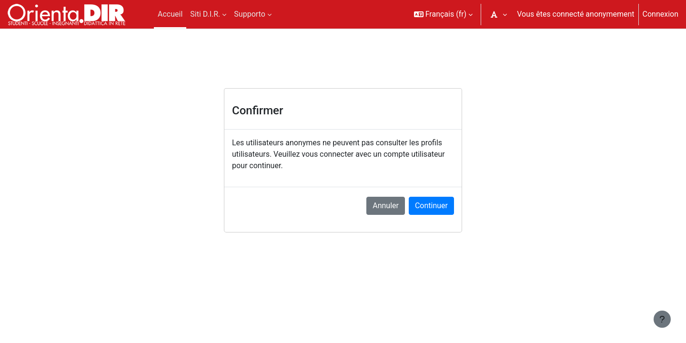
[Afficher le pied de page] (662, 319)
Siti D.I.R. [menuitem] (205, 14)
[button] (443, 14)
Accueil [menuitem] (170, 14)
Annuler (386, 205)
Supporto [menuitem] (249, 14)
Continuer (431, 205)
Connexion (660, 14)
